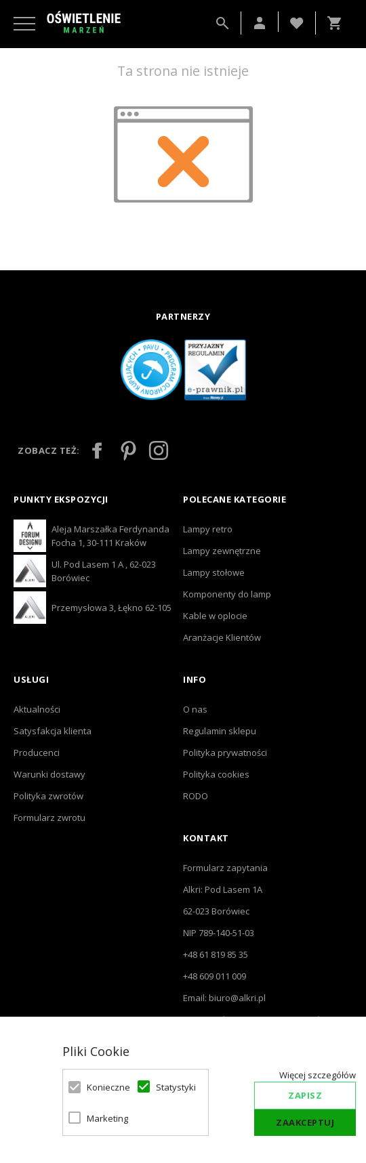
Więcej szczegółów (317, 1075)
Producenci (37, 752)
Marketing (104, 1118)
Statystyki (173, 1087)
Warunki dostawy (49, 774)
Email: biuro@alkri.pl (224, 998)
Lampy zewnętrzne (222, 551)
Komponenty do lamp (227, 594)
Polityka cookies (216, 774)
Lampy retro (207, 529)
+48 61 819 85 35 (215, 954)
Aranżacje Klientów (222, 637)
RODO (195, 796)
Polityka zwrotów (48, 796)
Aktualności (37, 709)
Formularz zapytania (225, 868)
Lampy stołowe (214, 572)
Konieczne (104, 1087)
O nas (195, 709)
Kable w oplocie (215, 616)
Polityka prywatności (225, 752)
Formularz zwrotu (49, 817)
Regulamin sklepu (219, 731)
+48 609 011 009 (214, 976)
